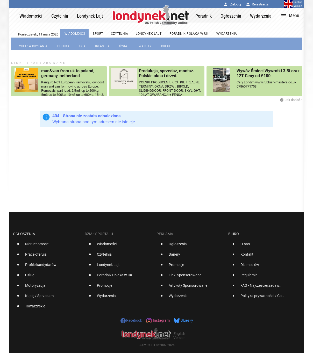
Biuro (233, 234)
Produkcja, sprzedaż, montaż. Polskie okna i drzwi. (166, 73)
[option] (47, 246)
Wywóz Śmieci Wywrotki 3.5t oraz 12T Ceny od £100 (268, 73)
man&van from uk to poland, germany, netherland (67, 73)
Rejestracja (256, 4)
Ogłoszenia (24, 234)
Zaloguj (232, 4)
